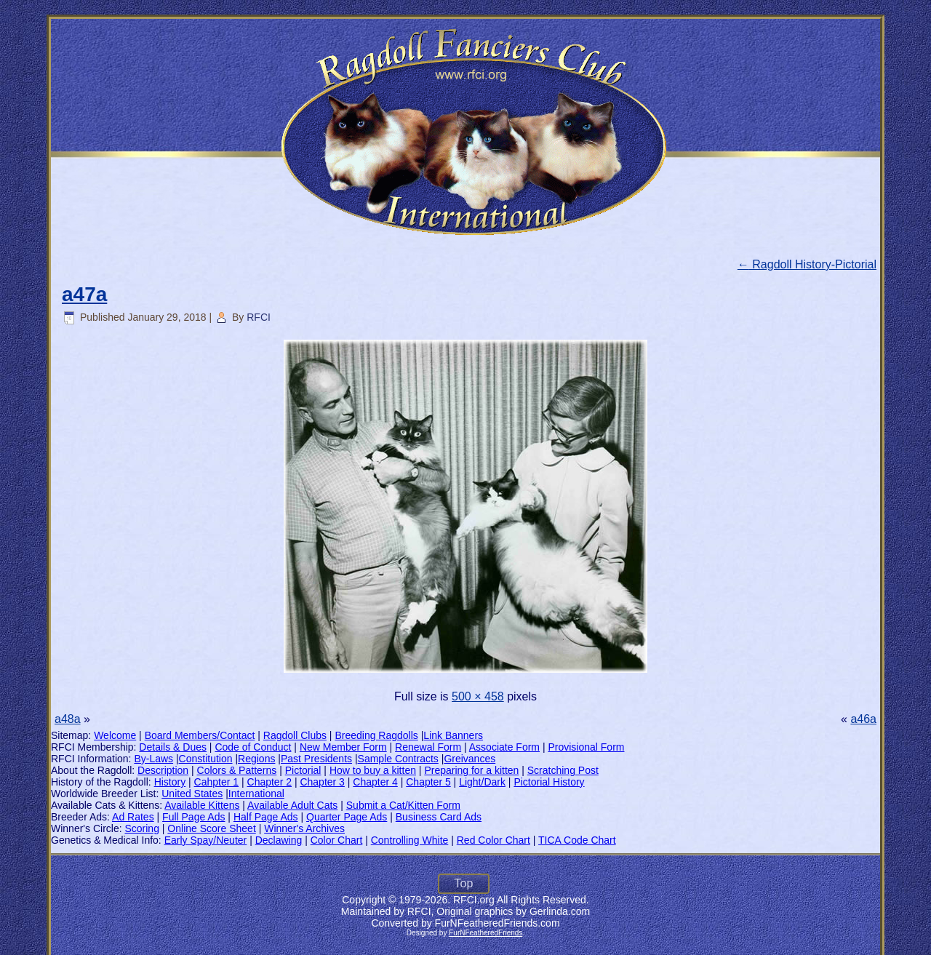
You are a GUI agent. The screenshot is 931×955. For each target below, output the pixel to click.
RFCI (259, 317)
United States (192, 793)
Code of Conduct (253, 747)
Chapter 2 (269, 782)
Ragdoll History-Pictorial (807, 264)
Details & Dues (173, 747)
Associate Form (504, 747)
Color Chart (337, 840)
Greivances (469, 758)
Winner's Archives (304, 828)
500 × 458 (478, 696)
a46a (863, 719)
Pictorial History (549, 782)
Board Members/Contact (200, 735)
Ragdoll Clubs (295, 735)
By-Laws (153, 758)
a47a (84, 294)
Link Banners (453, 735)
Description (162, 770)
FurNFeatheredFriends (485, 933)
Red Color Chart (493, 840)
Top (464, 883)
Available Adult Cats (292, 805)
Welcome (115, 735)
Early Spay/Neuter (205, 840)
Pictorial (303, 770)
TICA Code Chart (577, 840)
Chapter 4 (375, 782)
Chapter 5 (428, 782)
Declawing (279, 840)
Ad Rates (133, 817)
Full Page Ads (193, 817)
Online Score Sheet (211, 828)
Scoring (141, 828)
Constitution (206, 758)
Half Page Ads (265, 817)
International (256, 793)
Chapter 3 (322, 782)
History (170, 782)
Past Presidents (316, 758)
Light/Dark (482, 782)
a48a (68, 719)
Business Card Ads (439, 817)
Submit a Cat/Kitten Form (403, 805)
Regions (256, 758)
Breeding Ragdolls (376, 735)
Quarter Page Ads (346, 817)
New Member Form (343, 747)
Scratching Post (563, 770)
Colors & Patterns (237, 770)
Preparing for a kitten (471, 770)
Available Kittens (201, 805)
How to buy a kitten (372, 770)
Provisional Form (586, 747)
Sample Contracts (398, 758)
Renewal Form (428, 747)
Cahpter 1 (216, 782)
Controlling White (410, 840)
